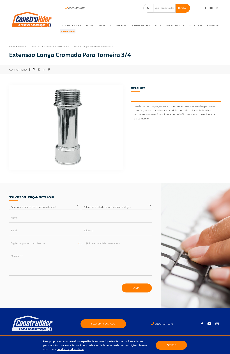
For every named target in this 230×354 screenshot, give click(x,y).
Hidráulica (36, 51)
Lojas (87, 25)
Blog (157, 25)
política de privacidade (70, 349)
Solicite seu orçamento (204, 25)
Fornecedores (140, 25)
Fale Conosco (174, 25)
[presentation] (36, 291)
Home (12, 51)
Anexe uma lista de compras (102, 248)
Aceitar (171, 345)
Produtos (103, 25)
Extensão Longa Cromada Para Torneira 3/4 (93, 51)
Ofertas (120, 25)
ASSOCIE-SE (71, 34)
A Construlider (68, 25)
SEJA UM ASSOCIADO (103, 328)
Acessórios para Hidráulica (56, 51)
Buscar (182, 8)
